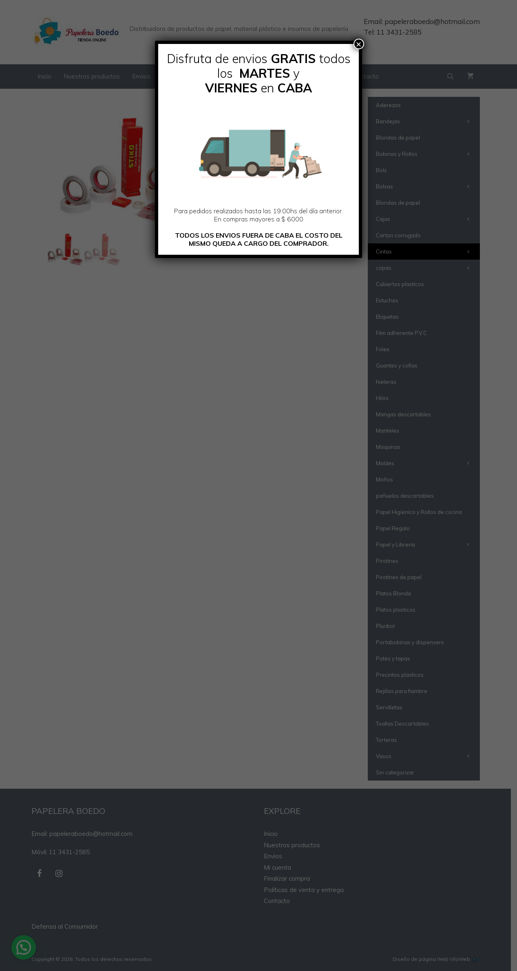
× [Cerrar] (359, 44)
